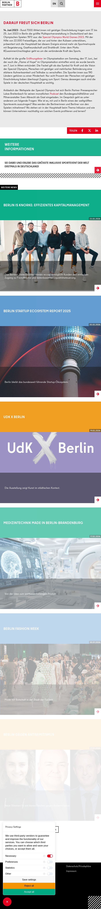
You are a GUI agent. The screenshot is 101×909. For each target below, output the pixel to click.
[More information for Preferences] (44, 862)
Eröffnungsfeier (34, 58)
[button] (83, 131)
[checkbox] (50, 856)
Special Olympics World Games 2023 (63, 37)
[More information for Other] (44, 874)
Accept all (29, 892)
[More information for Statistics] (44, 868)
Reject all (29, 886)
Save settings (29, 879)
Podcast (54, 93)
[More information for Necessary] (44, 856)
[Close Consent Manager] (7, 901)
